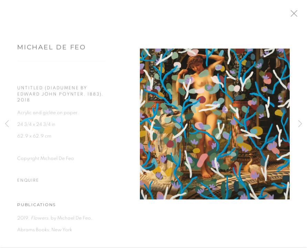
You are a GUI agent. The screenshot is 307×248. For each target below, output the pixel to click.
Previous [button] (7, 124)
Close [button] (300, 15)
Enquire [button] (28, 183)
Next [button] (300, 124)
